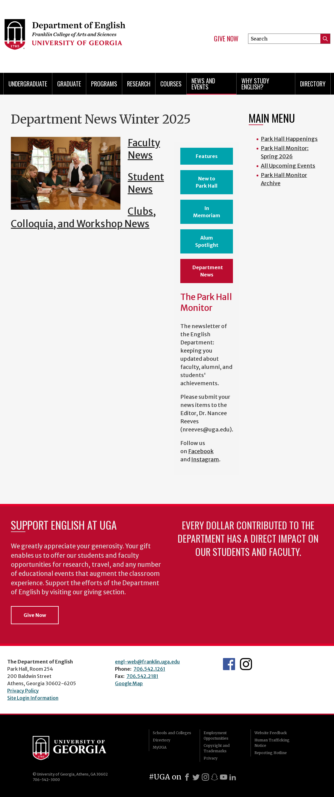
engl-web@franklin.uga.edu (147, 662)
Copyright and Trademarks (217, 748)
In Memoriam (206, 211)
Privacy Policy (23, 691)
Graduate (69, 83)
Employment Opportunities (216, 736)
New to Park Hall (207, 182)
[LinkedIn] (232, 777)
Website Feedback (270, 733)
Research (138, 83)
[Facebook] (187, 777)
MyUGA (159, 747)
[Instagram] (205, 777)
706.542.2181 (142, 676)
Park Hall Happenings (289, 138)
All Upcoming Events (288, 165)
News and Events (203, 83)
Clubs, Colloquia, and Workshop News (83, 217)
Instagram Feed (246, 664)
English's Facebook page (229, 664)
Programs (104, 83)
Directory (313, 83)
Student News (146, 183)
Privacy (211, 758)
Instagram (205, 459)
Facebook (201, 451)
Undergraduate (27, 83)
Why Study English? (255, 83)
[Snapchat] (214, 777)
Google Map (129, 683)
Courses (171, 83)
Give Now (226, 38)
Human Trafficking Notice (272, 743)
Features (207, 156)
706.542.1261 (149, 669)
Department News (207, 271)
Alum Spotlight (206, 241)
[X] (196, 777)
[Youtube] (223, 777)
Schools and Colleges (172, 733)
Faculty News (144, 149)
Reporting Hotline (270, 752)
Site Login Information (32, 698)
